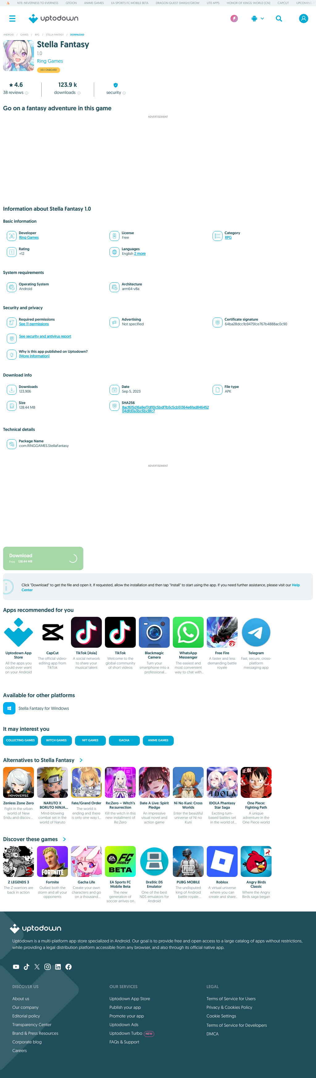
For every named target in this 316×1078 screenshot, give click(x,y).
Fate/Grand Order (87, 803)
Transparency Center (32, 1024)
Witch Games (56, 741)
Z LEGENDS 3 (18, 882)
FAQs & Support (124, 1042)
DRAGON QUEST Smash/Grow (177, 3)
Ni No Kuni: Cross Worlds (188, 805)
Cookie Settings (221, 1016)
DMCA (212, 1034)
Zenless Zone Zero (18, 803)
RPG (228, 237)
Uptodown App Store (18, 655)
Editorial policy (26, 1016)
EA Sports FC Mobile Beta (129, 3)
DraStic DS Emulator (154, 884)
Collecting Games (20, 741)
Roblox (222, 882)
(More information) (34, 356)
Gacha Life (86, 882)
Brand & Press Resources (35, 1033)
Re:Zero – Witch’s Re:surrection (120, 805)
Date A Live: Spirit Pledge (154, 805)
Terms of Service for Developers (236, 1025)
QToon (71, 3)
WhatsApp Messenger (188, 655)
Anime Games (94, 3)
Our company (25, 1007)
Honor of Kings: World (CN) (248, 3)
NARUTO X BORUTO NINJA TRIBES (52, 808)
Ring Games (50, 61)
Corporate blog (27, 1042)
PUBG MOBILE (188, 882)
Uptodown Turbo (132, 1033)
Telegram (256, 653)
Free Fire (222, 653)
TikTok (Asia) (86, 653)
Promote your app (127, 1016)
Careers (19, 1050)
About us (20, 998)
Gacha (124, 741)
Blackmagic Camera (154, 655)
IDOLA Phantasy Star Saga (222, 805)
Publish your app (125, 1007)
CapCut (283, 3)
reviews (16, 92)
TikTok (120, 653)
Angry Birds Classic (256, 884)
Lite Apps (213, 3)
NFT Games (90, 741)
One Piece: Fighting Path (256, 805)
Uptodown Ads (124, 1024)
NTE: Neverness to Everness (37, 3)
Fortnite (52, 882)
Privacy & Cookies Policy (229, 1007)
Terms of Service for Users (231, 998)
